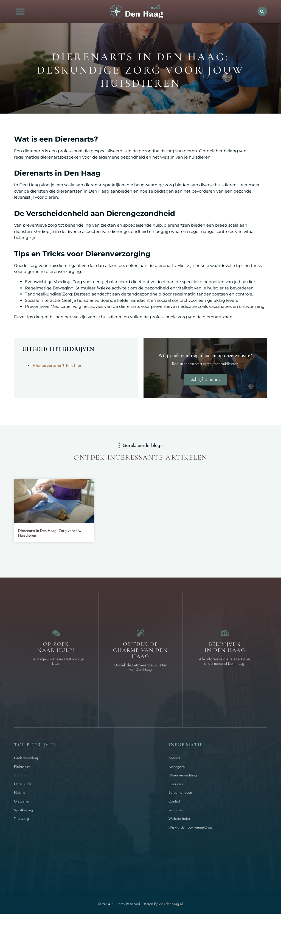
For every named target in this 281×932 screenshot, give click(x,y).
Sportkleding (23, 822)
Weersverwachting (182, 787)
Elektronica (22, 779)
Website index (179, 831)
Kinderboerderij (26, 770)
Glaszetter (21, 813)
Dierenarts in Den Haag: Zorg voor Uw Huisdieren (50, 542)
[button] (20, 11)
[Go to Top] (263, 891)
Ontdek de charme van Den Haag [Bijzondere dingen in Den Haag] (140, 662)
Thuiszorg (21, 831)
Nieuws (174, 770)
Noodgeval (177, 779)
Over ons (175, 796)
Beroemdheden (180, 805)
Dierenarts (22, 787)
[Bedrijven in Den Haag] (224, 643)
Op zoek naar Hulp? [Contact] (56, 659)
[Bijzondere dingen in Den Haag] (140, 643)
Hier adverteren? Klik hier (57, 365)
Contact (174, 813)
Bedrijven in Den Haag (224, 659)
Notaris (19, 805)
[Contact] (56, 643)
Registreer (176, 822)
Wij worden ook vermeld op (190, 839)
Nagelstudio (23, 796)
